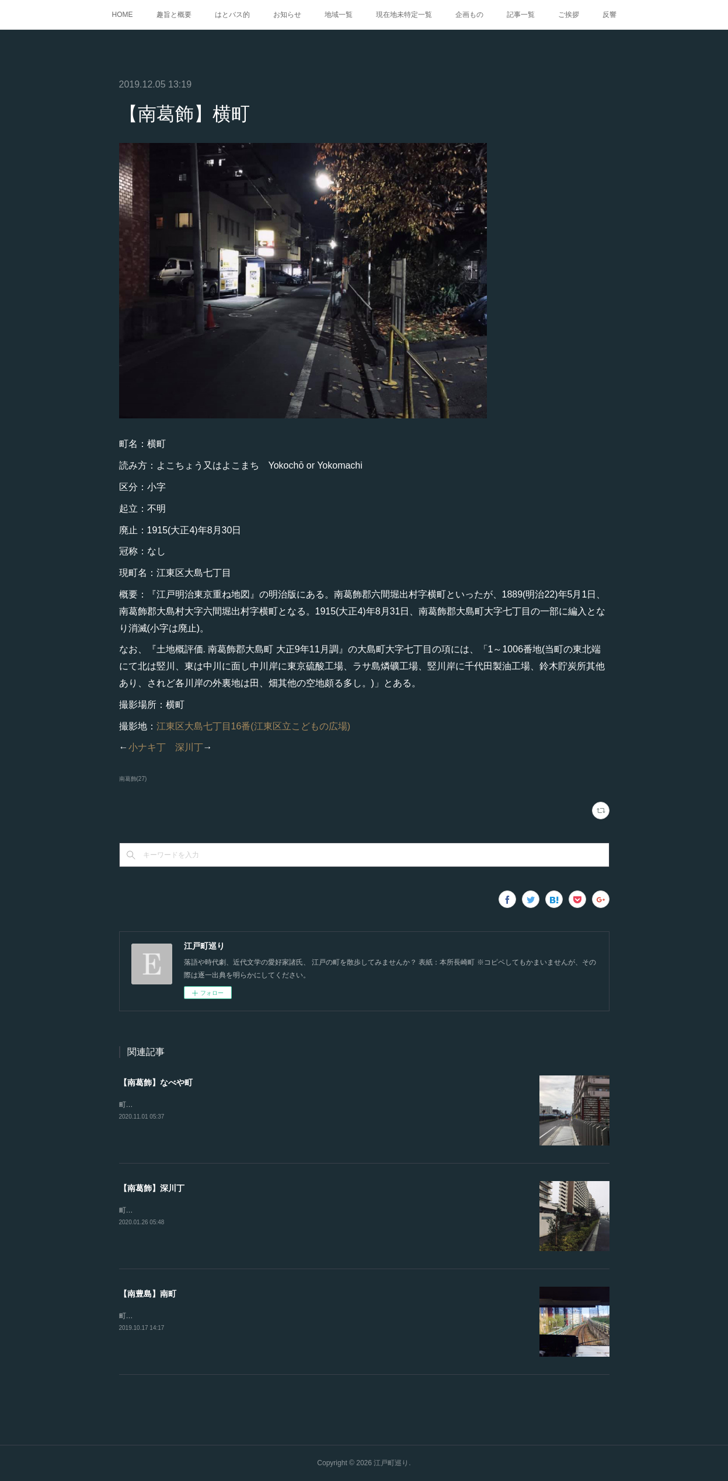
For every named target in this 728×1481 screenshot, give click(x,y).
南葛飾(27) (133, 779)
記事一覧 (521, 15)
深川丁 (189, 747)
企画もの (469, 15)
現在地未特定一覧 (404, 15)
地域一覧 (339, 15)
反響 (609, 15)
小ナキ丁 (147, 747)
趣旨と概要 (173, 15)
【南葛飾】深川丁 (151, 1188)
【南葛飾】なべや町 (156, 1082)
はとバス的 (232, 15)
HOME (122, 15)
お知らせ (287, 15)
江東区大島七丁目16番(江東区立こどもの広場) (253, 726)
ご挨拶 (568, 15)
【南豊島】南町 (147, 1293)
